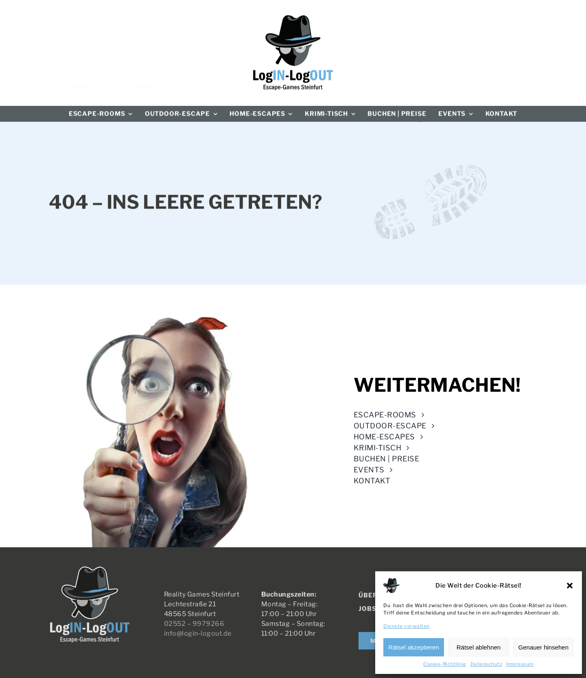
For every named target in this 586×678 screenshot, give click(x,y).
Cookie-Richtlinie (444, 664)
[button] (570, 585)
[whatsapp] (532, 86)
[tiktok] (516, 86)
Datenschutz (486, 664)
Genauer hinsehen (543, 647)
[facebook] (483, 86)
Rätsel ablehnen (479, 647)
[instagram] (500, 86)
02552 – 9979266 (197, 624)
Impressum (520, 664)
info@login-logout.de (201, 633)
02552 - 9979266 (424, 86)
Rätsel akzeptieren (414, 647)
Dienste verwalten (406, 626)
